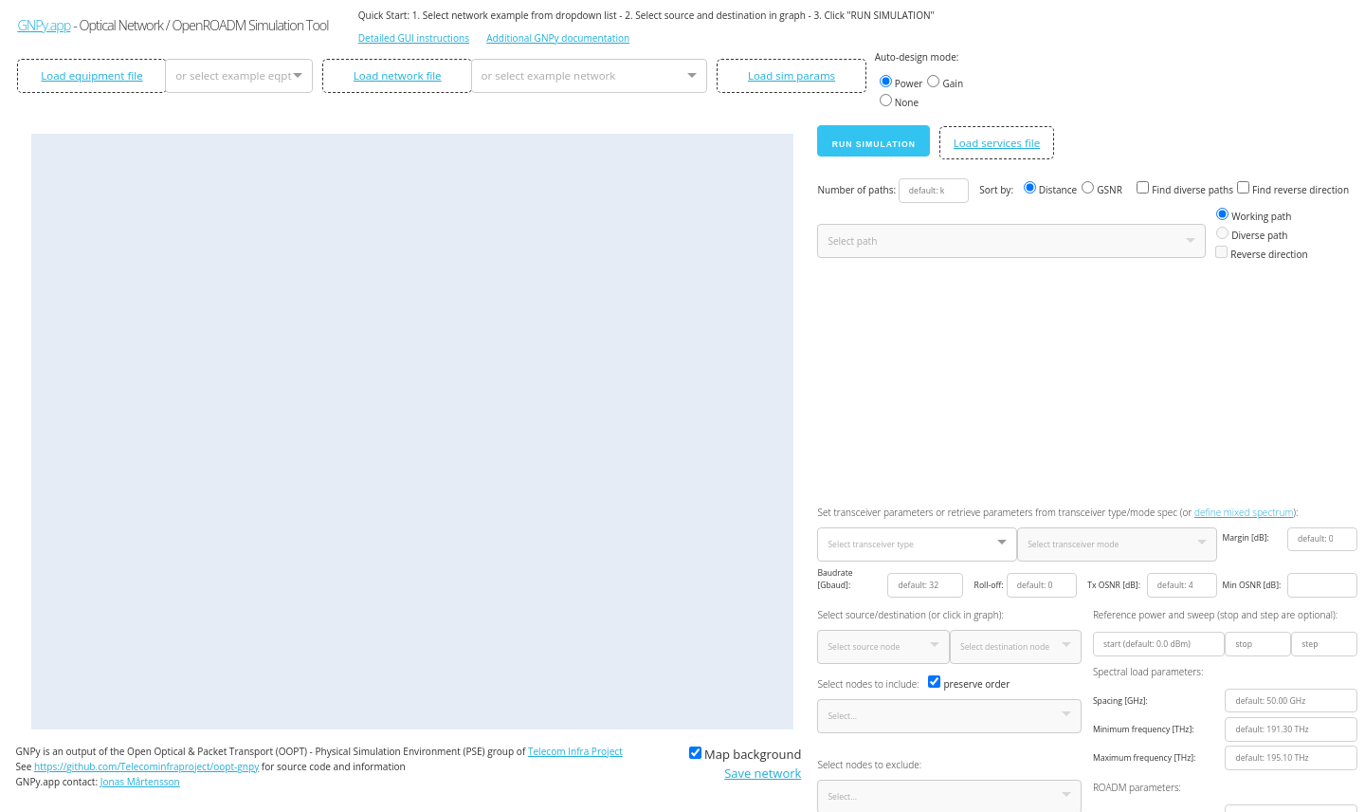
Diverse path (1251, 234)
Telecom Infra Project (575, 751)
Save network (762, 773)
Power (901, 82)
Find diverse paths (1185, 188)
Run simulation (874, 144)
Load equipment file (91, 75)
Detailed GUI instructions (413, 38)
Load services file (997, 143)
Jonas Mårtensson (140, 781)
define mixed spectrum (1243, 512)
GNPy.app (43, 25)
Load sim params (791, 75)
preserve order (969, 683)
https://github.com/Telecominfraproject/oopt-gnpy (146, 766)
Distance (1051, 188)
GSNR (1102, 188)
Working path (1253, 215)
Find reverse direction (1293, 188)
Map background (745, 754)
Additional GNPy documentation (557, 38)
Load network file (398, 75)
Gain (945, 82)
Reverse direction (1261, 253)
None (899, 101)
